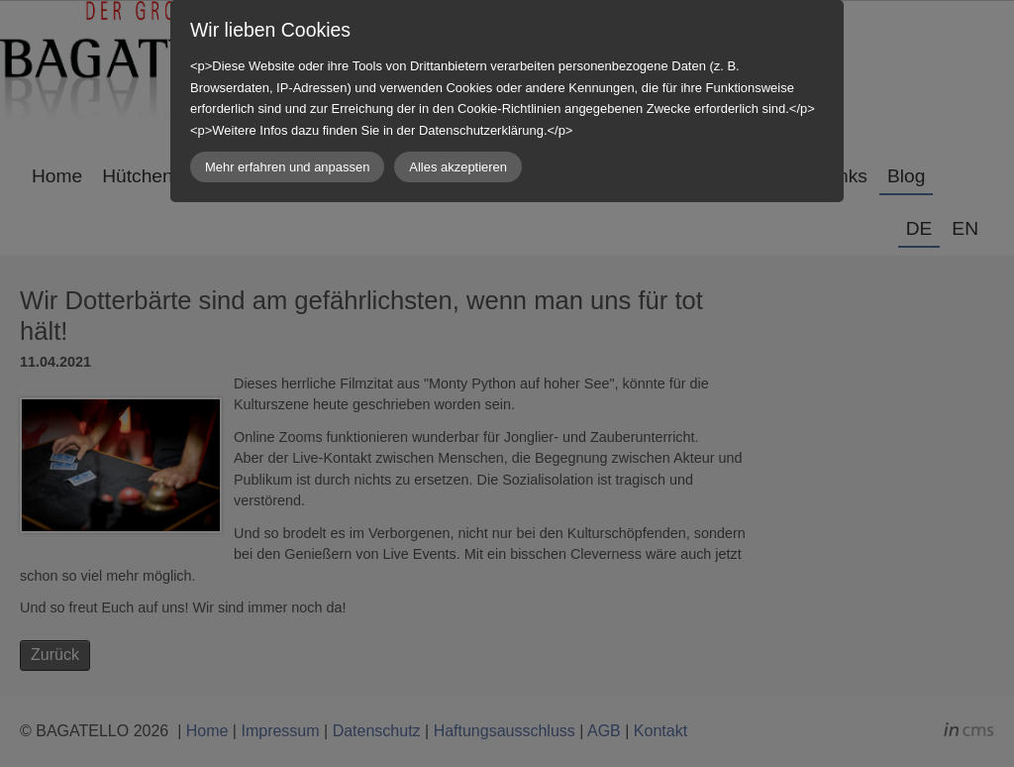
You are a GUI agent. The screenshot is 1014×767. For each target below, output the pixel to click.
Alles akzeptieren (458, 167)
